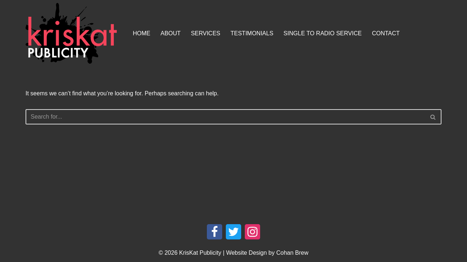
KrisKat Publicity (200, 253)
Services (205, 33)
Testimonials (252, 33)
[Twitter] (233, 231)
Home (141, 33)
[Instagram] (252, 231)
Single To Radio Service (322, 33)
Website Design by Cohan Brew (267, 253)
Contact (386, 33)
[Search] (225, 116)
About (171, 33)
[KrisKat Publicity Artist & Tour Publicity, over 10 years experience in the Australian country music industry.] (73, 33)
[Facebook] (214, 231)
